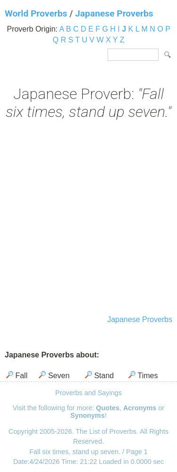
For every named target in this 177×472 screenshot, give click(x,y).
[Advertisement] (88, 218)
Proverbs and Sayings (88, 393)
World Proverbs (36, 13)
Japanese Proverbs (114, 13)
